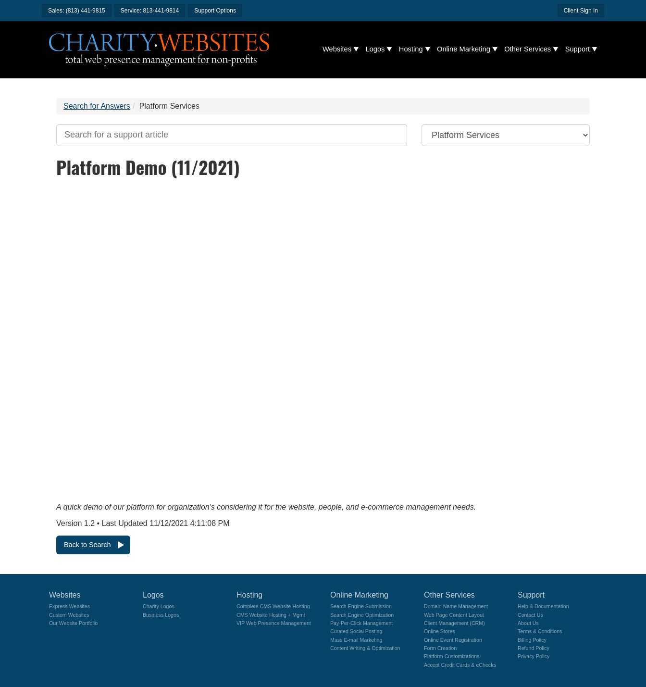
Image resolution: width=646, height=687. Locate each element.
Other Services (527, 49)
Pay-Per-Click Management (361, 623)
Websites (337, 49)
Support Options (215, 10)
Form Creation (440, 648)
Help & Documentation (543, 606)
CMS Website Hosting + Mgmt (270, 615)
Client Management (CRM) (454, 623)
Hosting (411, 49)
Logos (375, 49)
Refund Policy (533, 648)
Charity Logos (158, 606)
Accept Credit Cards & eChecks (460, 665)
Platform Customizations (451, 656)
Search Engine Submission (361, 606)
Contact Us (530, 615)
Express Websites (69, 606)
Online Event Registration (453, 640)
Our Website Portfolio (73, 623)
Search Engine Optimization (362, 615)
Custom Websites (69, 615)
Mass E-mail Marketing (356, 640)
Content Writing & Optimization (365, 648)
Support (577, 49)
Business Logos (161, 615)
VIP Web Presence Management (273, 623)
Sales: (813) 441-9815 (76, 10)
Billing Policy (532, 640)
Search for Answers (96, 106)
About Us (528, 623)
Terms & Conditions (540, 631)
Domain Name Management (456, 606)
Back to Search (87, 545)
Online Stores (439, 631)
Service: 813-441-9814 (150, 10)
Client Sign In (581, 10)
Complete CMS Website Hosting (273, 606)
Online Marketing (463, 49)
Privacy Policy (533, 656)
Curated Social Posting (356, 631)
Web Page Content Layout (454, 615)
